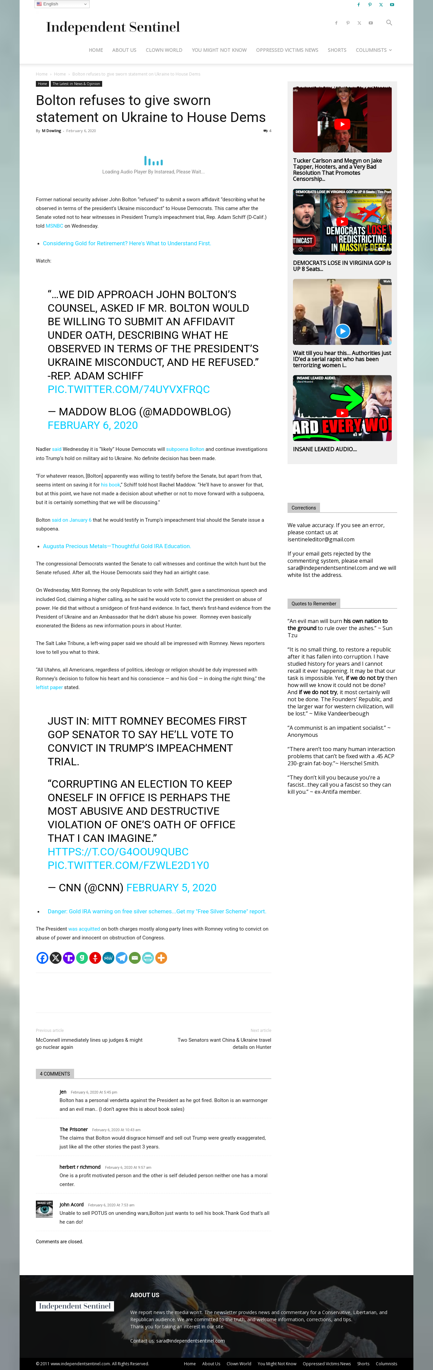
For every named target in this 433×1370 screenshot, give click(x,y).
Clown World (164, 50)
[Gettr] (95, 958)
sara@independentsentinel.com (190, 1340)
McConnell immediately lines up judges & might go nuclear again (89, 1043)
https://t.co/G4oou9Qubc (118, 851)
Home (96, 50)
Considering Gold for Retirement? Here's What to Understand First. (127, 243)
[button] (389, 23)
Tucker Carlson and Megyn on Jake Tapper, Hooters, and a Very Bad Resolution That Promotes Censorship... (337, 170)
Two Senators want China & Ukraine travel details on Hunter (224, 1043)
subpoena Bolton (185, 449)
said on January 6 (71, 520)
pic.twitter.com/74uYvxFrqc (129, 389)
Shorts (337, 50)
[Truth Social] (69, 958)
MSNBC (54, 226)
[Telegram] (122, 958)
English (47, 4)
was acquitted (84, 929)
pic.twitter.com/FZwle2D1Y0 (128, 865)
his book (110, 485)
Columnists (374, 50)
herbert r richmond (80, 1167)
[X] (56, 958)
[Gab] (82, 958)
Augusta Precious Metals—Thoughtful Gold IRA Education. (117, 546)
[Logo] (112, 23)
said (57, 449)
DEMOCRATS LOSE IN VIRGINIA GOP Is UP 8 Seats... (342, 266)
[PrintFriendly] (148, 958)
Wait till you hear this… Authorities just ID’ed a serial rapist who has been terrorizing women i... (342, 359)
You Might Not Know (219, 50)
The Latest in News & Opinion (76, 83)
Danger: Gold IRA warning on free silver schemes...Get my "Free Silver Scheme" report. (157, 911)
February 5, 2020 (171, 887)
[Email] (135, 958)
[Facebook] (42, 958)
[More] (161, 958)
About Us (124, 50)
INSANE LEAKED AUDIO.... (325, 449)
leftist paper (49, 687)
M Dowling (51, 130)
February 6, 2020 (93, 425)
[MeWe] (108, 958)
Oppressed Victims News (287, 50)
